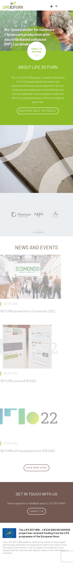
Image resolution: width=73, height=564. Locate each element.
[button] (56, 6)
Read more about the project (37, 110)
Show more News (36, 467)
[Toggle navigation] (66, 6)
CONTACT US (37, 511)
